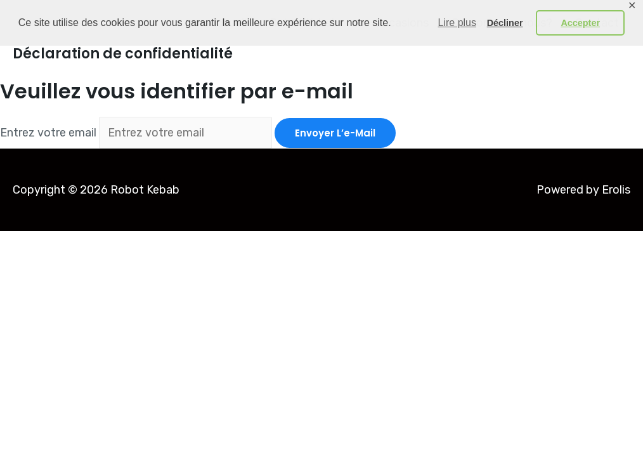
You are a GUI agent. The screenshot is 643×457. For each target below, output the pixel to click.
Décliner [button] (505, 23)
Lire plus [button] (457, 22)
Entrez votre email (48, 133)
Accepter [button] (580, 23)
